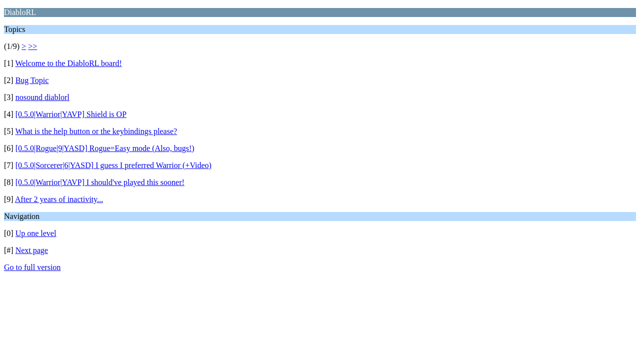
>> (32, 46)
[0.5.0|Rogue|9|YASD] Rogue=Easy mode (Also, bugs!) (105, 148)
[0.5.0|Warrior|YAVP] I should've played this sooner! (100, 182)
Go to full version (32, 267)
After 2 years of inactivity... (59, 199)
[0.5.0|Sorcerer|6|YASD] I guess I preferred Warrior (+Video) (114, 165)
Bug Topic (32, 80)
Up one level (36, 233)
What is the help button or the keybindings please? (96, 131)
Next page (32, 250)
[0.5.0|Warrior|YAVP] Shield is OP (71, 114)
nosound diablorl (43, 97)
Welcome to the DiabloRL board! (68, 63)
